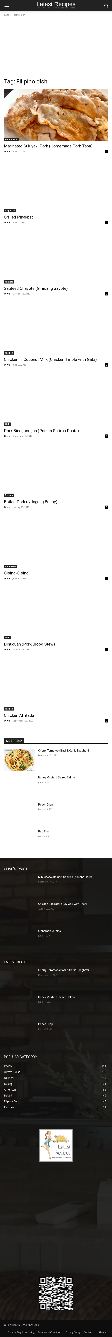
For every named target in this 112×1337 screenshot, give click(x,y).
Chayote (9, 281)
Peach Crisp (45, 804)
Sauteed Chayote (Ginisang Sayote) (36, 288)
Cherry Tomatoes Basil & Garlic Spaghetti (63, 750)
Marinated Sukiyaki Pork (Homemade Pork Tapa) (48, 146)
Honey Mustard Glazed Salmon (57, 777)
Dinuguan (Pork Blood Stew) (29, 644)
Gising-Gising (16, 573)
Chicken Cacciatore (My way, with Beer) (62, 903)
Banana (9, 495)
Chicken (9, 352)
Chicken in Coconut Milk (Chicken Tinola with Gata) (50, 359)
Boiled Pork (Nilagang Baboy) (30, 501)
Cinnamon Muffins (49, 931)
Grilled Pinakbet (18, 217)
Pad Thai (43, 831)
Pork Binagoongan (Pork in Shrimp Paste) (41, 430)
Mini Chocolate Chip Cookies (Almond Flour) (65, 877)
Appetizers (10, 566)
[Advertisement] (56, 48)
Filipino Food (11, 139)
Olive (7, 151)
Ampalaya (10, 210)
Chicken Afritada (19, 715)
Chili (7, 424)
